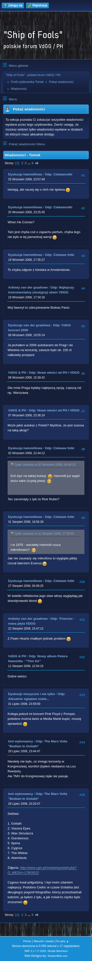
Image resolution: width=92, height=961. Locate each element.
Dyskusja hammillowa (25, 174)
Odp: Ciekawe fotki (59, 255)
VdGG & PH (17, 372)
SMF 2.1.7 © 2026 (35, 950)
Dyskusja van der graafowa (29, 325)
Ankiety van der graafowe (28, 287)
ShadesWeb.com (57, 955)
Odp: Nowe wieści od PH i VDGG (54, 372)
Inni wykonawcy (20, 741)
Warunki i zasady (44, 941)
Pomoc (27, 941)
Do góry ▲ (62, 941)
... (29, 163)
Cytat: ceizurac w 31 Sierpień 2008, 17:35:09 (44, 533)
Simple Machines (58, 950)
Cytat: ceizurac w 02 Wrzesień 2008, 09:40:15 (45, 464)
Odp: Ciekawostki (58, 174)
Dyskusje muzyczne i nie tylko (31, 694)
